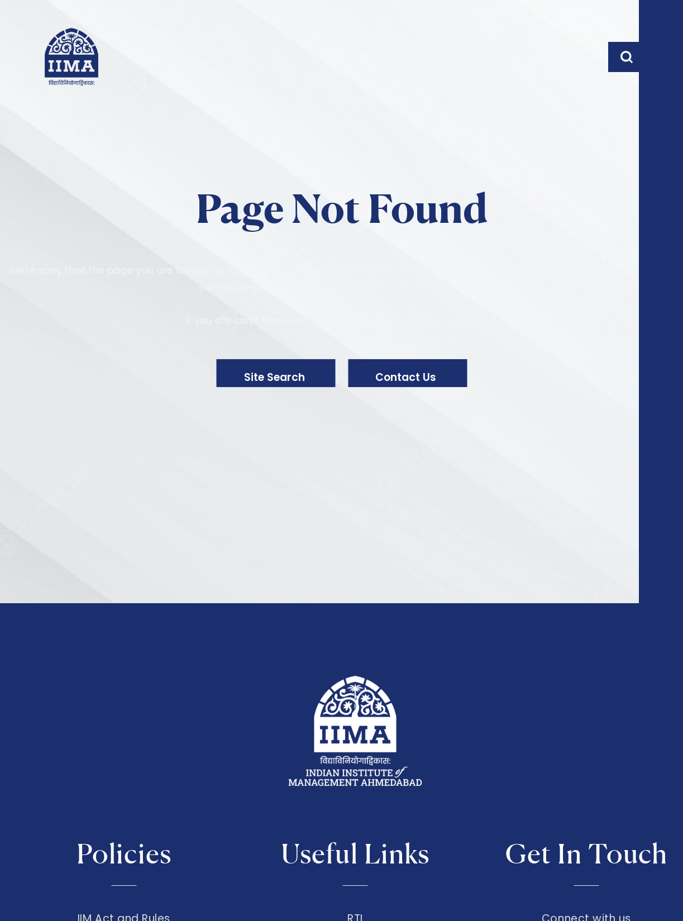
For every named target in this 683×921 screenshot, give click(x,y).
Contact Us (416, 380)
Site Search (260, 380)
